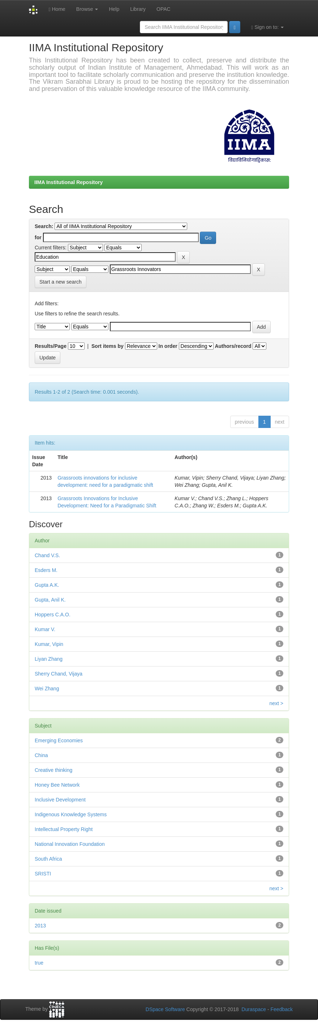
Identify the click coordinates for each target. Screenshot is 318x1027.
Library (138, 9)
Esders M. (46, 570)
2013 (40, 925)
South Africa (48, 859)
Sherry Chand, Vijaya (58, 674)
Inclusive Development (60, 800)
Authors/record (233, 346)
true (39, 963)
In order (168, 346)
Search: (44, 226)
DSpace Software (165, 1009)
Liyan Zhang (49, 659)
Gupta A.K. (47, 585)
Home (56, 9)
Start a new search (60, 282)
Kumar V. (45, 629)
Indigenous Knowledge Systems (71, 814)
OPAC (163, 9)
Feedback (282, 1009)
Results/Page (50, 346)
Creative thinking (53, 770)
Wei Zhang (47, 688)
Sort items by (107, 346)
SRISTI (43, 874)
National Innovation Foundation (70, 844)
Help (114, 9)
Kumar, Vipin (49, 644)
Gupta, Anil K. (50, 600)
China (41, 755)
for (38, 237)
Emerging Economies (59, 740)
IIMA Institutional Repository (68, 182)
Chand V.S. (47, 555)
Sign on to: (267, 27)
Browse (87, 9)
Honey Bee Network (57, 785)
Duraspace (253, 1009)
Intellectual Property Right (64, 829)
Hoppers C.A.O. (52, 614)
